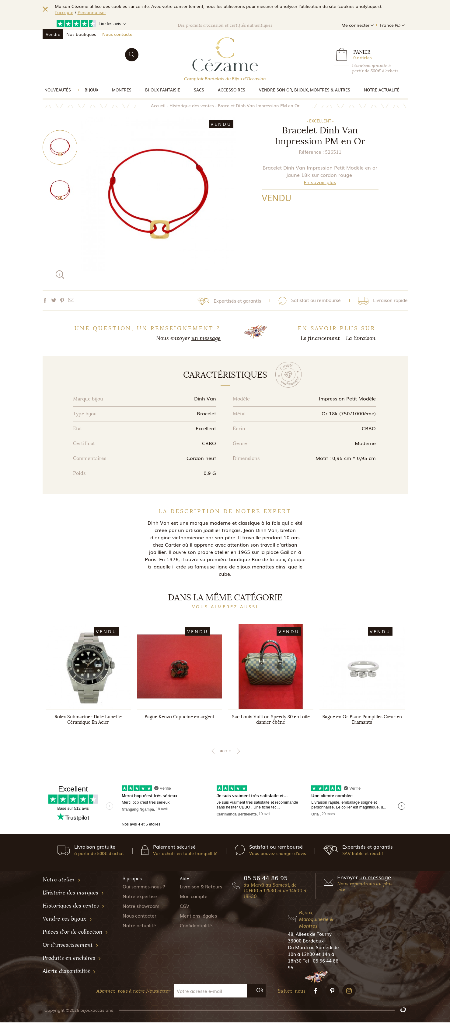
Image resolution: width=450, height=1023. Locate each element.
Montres (121, 90)
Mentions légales (198, 916)
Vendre (53, 34)
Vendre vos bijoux (67, 919)
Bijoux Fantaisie (162, 90)
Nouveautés (57, 90)
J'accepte (64, 12)
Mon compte (194, 896)
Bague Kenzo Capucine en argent (180, 717)
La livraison (360, 338)
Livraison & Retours (201, 887)
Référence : (311, 151)
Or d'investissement (71, 945)
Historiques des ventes (74, 906)
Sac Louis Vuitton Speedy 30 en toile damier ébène (271, 719)
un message (206, 338)
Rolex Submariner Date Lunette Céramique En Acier (88, 719)
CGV (184, 906)
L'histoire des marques (73, 893)
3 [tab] (230, 751)
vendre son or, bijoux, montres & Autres (304, 90)
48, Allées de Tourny (310, 934)
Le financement (320, 338)
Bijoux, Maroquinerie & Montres (316, 919)
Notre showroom (141, 906)
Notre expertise (140, 896)
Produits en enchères (72, 958)
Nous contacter (118, 34)
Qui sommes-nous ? (144, 887)
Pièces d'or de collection (75, 932)
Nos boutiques (81, 34)
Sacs (199, 90)
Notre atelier (62, 880)
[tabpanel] (88, 680)
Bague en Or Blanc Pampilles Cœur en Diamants (362, 719)
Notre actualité (381, 90)
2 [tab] (226, 751)
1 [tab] (221, 751)
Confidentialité (196, 925)
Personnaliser (92, 12)
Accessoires (231, 90)
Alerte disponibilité (69, 971)
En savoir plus (320, 182)
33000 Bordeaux (306, 941)
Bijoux (91, 90)
